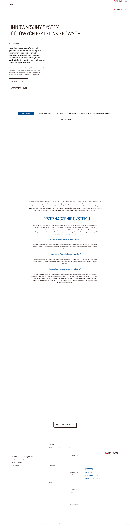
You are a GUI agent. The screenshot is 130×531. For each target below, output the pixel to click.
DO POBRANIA (66, 119)
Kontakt (19, 318)
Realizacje (22, 304)
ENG (118, 9)
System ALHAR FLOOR (41, 289)
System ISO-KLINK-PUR (42, 280)
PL (115, 9)
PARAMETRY (72, 114)
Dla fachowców (26, 311)
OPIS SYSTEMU (26, 114)
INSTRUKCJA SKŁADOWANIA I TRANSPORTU (95, 114)
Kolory (18, 297)
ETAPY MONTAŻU (45, 114)
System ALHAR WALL (40, 271)
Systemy (20, 262)
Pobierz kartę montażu (18, 88)
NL (126, 9)
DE (122, 9)
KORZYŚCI (59, 114)
